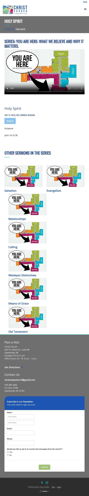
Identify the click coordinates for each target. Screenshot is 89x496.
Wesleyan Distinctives (22, 275)
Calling (12, 247)
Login (59, 487)
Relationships (17, 219)
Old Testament (18, 331)
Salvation (10, 190)
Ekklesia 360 (44, 491)
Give (85, 2)
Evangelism (54, 190)
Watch (10, 121)
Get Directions (13, 367)
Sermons (8, 29)
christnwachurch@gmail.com (19, 380)
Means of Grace (18, 303)
